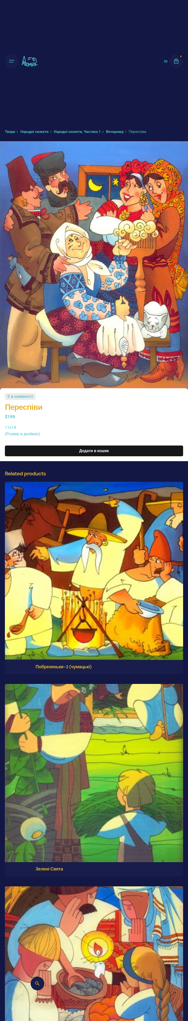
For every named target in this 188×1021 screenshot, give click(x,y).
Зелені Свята (49, 869)
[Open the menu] (12, 61)
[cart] (176, 61)
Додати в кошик (94, 450)
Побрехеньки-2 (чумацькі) (63, 667)
